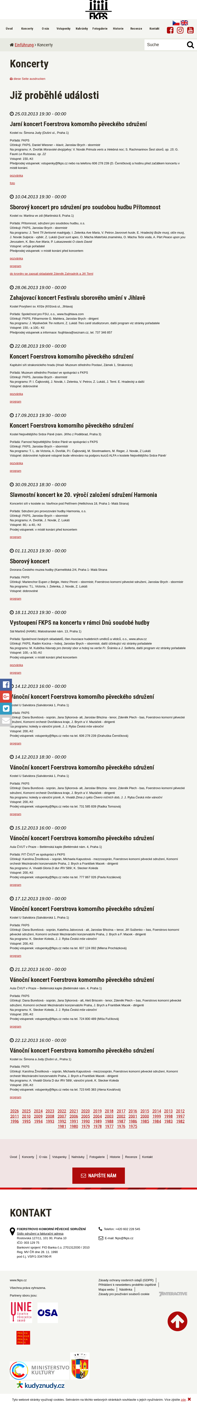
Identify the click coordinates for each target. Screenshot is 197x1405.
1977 (109, 1126)
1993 (50, 1121)
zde (183, 1399)
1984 (156, 1121)
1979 (85, 1126)
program (15, 266)
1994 (38, 1121)
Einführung (24, 44)
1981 (62, 1126)
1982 (180, 1121)
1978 (97, 1126)
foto (12, 183)
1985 (144, 1121)
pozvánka (16, 175)
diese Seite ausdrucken (27, 79)
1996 (14, 1121)
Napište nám (98, 1176)
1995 (26, 1121)
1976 (121, 1126)
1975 (132, 1126)
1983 (168, 1121)
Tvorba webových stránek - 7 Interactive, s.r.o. (173, 1294)
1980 (73, 1126)
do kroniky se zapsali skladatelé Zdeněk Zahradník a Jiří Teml (51, 273)
